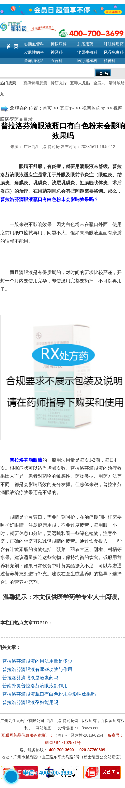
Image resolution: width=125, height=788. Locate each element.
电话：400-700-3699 (47, 773)
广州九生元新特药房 (42, 146)
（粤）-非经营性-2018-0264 (78, 735)
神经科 (57, 52)
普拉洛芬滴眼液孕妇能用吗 (30, 702)
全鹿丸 (99, 83)
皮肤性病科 (34, 52)
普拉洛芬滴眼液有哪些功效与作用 (37, 669)
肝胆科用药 (114, 44)
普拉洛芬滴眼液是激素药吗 (30, 677)
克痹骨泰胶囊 (35, 83)
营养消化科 (34, 60)
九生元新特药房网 (63, 720)
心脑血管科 (34, 44)
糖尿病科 (59, 44)
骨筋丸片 (59, 83)
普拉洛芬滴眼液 (26, 460)
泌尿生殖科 (87, 52)
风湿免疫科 (114, 52)
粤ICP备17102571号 (62, 742)
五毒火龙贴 (80, 83)
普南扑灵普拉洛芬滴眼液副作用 (35, 685)
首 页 (12, 46)
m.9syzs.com (89, 728)
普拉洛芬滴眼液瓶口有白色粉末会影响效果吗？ (49, 199)
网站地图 (44, 728)
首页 (47, 108)
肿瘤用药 (85, 44)
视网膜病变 (93, 108)
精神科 (110, 60)
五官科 (57, 60)
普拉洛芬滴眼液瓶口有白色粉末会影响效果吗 (49, 694)
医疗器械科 (87, 60)
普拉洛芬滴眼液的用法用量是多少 (37, 661)
